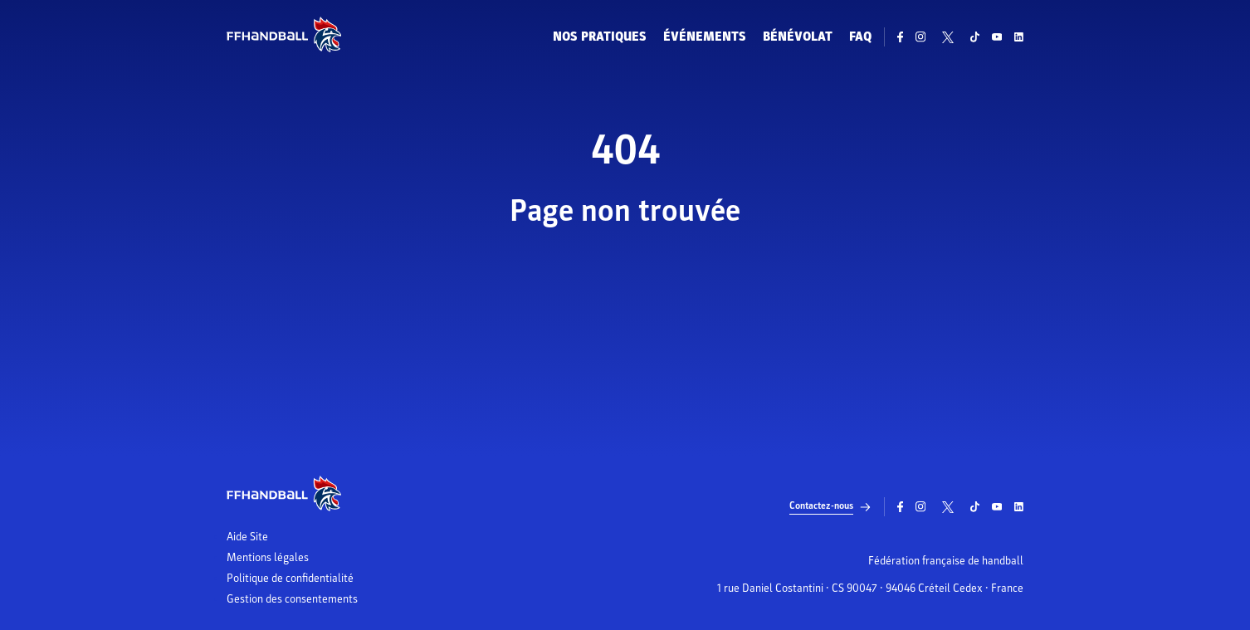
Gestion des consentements (292, 599)
